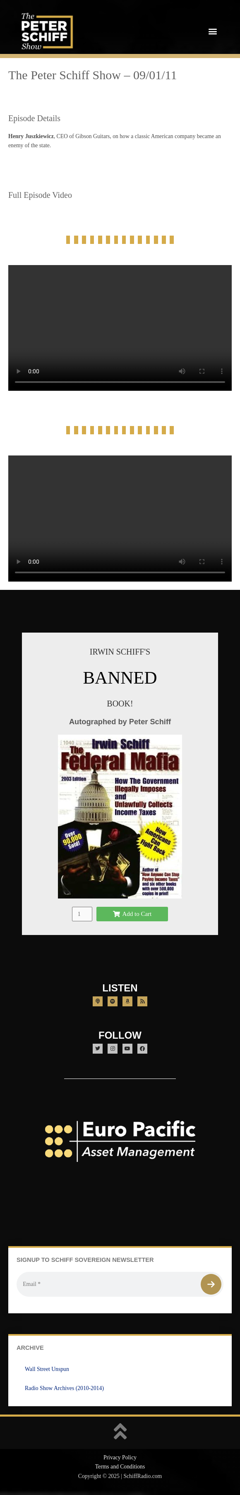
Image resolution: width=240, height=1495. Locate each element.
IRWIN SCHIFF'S (120, 651)
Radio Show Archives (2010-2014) (64, 1388)
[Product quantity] (82, 914)
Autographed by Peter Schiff (120, 721)
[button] (212, 31)
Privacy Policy (120, 1457)
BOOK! (120, 703)
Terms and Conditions (120, 1466)
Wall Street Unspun (47, 1369)
